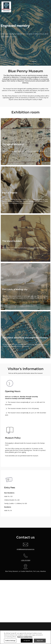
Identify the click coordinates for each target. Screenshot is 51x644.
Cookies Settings (10, 640)
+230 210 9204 (25, 556)
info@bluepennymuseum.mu (25, 549)
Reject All (40, 640)
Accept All (27, 640)
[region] (25, 637)
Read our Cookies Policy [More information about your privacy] (24, 637)
